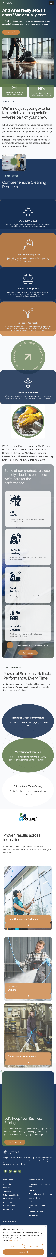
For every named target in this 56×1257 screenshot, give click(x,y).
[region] (23, 1241)
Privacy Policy (14, 1240)
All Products (34, 1215)
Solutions (7, 1191)
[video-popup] (14, 161)
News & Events (9, 1206)
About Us (7, 1184)
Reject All (34, 1246)
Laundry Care (34, 1198)
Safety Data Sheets (11, 1195)
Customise (13, 1246)
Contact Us (7, 1202)
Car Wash (33, 1190)
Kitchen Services (36, 1212)
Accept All (23, 1252)
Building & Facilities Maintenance (37, 1207)
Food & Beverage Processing (40, 1194)
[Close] (45, 1226)
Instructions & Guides (11, 1198)
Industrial (33, 1202)
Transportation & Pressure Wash (39, 1185)
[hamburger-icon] (51, 3)
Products (7, 1188)
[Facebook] (5, 1171)
